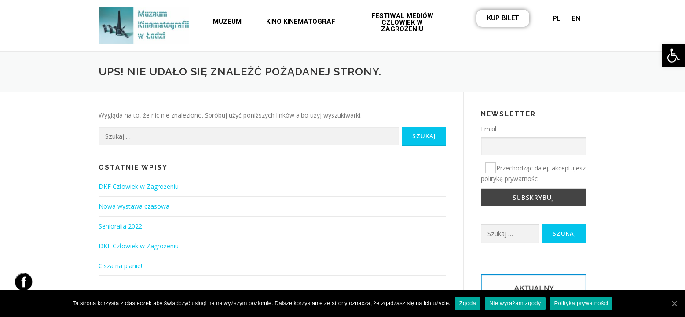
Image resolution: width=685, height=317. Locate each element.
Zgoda (467, 303)
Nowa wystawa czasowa (134, 206)
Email (488, 129)
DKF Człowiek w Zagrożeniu (139, 186)
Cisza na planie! (120, 266)
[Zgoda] (674, 303)
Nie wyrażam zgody (515, 303)
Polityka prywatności (581, 303)
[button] (227, 21)
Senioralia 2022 (120, 226)
